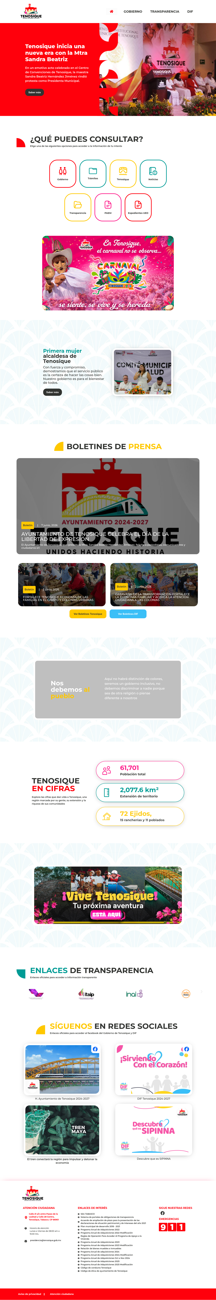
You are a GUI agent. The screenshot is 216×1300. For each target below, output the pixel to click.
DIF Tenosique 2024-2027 (153, 1098)
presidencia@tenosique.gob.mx (45, 1240)
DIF (191, 11)
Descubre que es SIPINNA (153, 1158)
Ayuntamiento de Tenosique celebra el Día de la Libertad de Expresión (95, 536)
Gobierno (134, 11)
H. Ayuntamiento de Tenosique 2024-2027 (62, 1098)
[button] (202, 991)
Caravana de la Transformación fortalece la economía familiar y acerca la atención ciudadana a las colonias (152, 597)
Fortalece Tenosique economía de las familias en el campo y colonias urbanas (58, 598)
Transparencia (165, 11)
